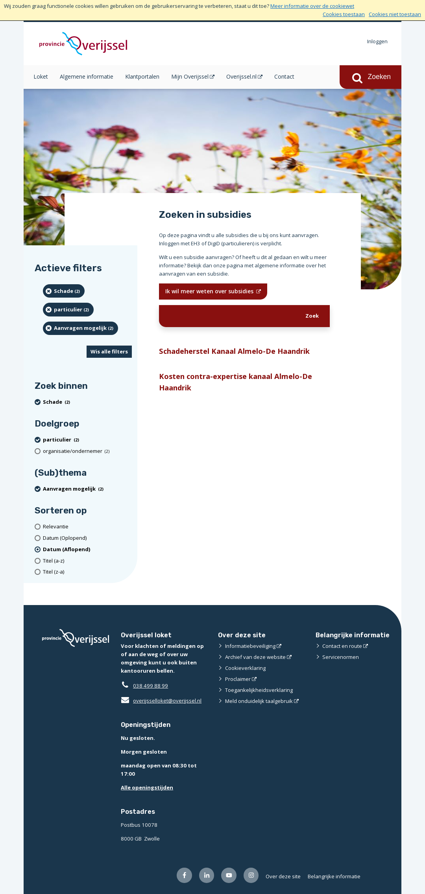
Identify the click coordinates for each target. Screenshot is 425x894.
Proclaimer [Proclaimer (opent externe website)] (238, 678)
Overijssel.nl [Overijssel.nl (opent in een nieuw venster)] (241, 76)
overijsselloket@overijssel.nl (161, 700)
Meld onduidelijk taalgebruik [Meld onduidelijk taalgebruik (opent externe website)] (259, 701)
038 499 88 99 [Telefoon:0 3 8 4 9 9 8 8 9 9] (150, 685)
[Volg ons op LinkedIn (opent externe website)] (206, 875)
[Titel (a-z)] (87, 561)
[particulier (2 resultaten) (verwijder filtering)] (68, 309)
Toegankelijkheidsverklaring (259, 689)
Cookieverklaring (245, 667)
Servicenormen (340, 656)
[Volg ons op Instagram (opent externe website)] (251, 875)
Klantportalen (142, 76)
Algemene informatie (86, 76)
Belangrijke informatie (334, 876)
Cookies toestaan (344, 14)
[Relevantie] (87, 526)
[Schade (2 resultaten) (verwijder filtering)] (64, 291)
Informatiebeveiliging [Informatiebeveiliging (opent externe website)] (250, 645)
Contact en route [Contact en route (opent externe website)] (342, 645)
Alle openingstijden (147, 787)
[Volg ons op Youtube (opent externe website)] (229, 875)
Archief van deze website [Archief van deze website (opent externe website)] (255, 656)
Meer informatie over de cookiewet (312, 5)
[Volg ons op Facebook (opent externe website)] (184, 875)
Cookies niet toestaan (395, 14)
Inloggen (377, 41)
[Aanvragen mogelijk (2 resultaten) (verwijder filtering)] (80, 328)
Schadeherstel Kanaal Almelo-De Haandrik (234, 351)
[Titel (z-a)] (87, 572)
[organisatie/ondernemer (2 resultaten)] (87, 451)
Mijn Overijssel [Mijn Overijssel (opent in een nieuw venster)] (190, 76)
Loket (40, 76)
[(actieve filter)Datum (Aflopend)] (87, 549)
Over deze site (283, 876)
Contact (284, 76)
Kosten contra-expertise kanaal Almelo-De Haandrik (235, 381)
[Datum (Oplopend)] (87, 538)
